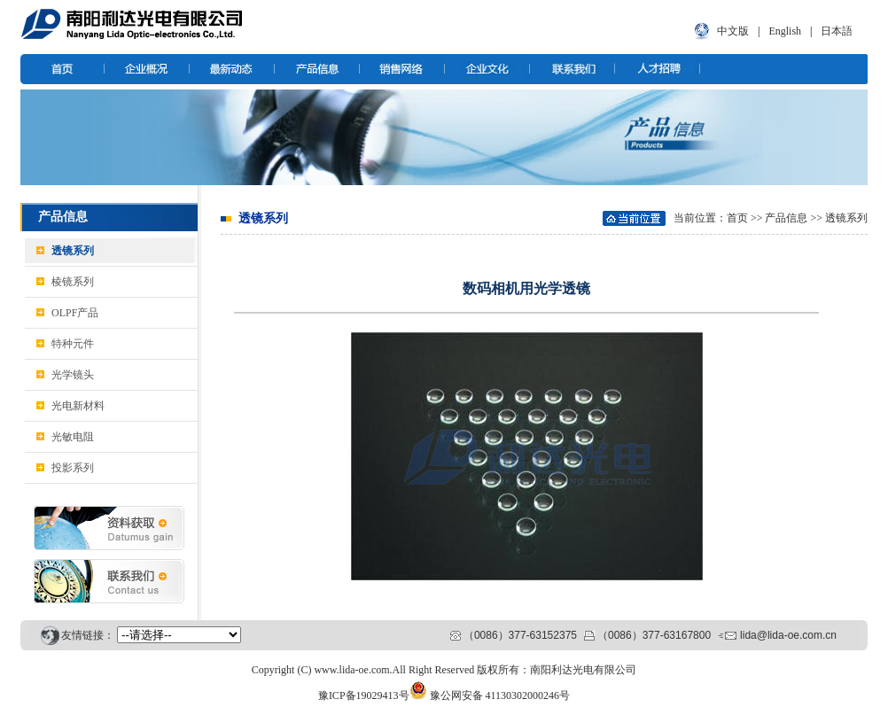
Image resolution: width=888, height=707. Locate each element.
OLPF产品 (74, 313)
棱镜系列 (72, 282)
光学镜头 (72, 375)
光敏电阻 (72, 437)
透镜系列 (72, 251)
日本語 (837, 31)
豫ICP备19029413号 (363, 695)
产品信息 (786, 218)
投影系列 (72, 468)
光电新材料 (78, 406)
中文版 (733, 31)
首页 (737, 218)
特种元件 (72, 344)
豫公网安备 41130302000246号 (500, 695)
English (784, 31)
